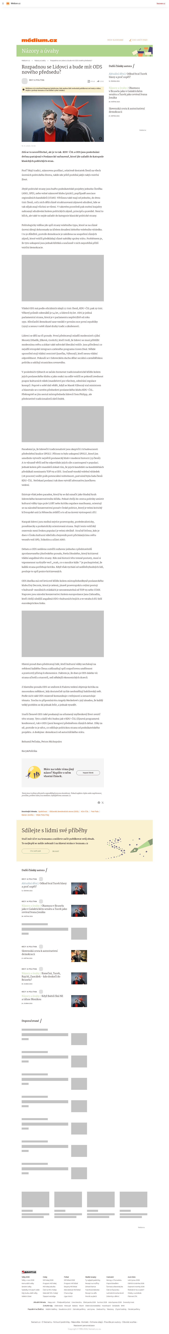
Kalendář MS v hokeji (50, 1293)
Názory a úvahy (118, 88)
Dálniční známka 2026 (136, 1283)
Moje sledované (115, 40)
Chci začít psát (137, 40)
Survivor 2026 (102, 1302)
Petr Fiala (95, 811)
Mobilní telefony (51, 1309)
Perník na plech (91, 1296)
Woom (81, 1306)
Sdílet (100, 81)
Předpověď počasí (63, 1302)
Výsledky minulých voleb (30, 1290)
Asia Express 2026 (115, 1302)
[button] (63, 119)
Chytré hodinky (120, 1309)
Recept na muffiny (92, 1283)
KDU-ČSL (85, 811)
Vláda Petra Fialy (42, 815)
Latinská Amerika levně (115, 1293)
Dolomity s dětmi (112, 1296)
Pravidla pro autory (112, 1322)
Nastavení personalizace (84, 1325)
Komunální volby (28, 1283)
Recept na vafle (91, 1293)
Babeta (75, 1306)
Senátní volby (26, 1287)
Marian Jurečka (28, 815)
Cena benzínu (77, 1302)
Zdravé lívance (90, 1287)
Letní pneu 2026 (134, 1280)
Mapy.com (51, 1302)
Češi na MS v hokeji (50, 1290)
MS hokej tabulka (49, 1287)
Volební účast (26, 1296)
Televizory (110, 1309)
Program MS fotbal (71, 1283)
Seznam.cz (161, 3)
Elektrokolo (59, 1306)
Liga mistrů (68, 1296)
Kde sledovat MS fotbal (72, 1290)
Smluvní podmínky (61, 1322)
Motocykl (67, 1306)
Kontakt (84, 1322)
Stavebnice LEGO (65, 1309)
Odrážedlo (116, 1306)
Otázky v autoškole (134, 1293)
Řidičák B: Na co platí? (136, 1290)
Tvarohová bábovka (92, 1290)
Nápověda (75, 1322)
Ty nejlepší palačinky (92, 1280)
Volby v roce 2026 (28, 1280)
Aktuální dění (117, 74)
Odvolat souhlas (129, 1322)
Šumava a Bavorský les (114, 1287)
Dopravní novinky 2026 (136, 1287)
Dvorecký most (128, 1302)
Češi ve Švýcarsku (112, 1290)
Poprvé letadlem (112, 1283)
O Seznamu (47, 1322)
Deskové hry (100, 1309)
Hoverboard (106, 1306)
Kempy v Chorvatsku (114, 1280)
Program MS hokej (49, 1283)
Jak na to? (55, 851)
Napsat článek (88, 773)
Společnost (42, 811)
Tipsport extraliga (49, 1296)
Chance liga (68, 1293)
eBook (91, 81)
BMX (123, 1306)
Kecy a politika (36, 80)
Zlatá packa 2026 (89, 1302)
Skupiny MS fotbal (70, 1287)
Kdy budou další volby (29, 1293)
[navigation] (3, 3)
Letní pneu (91, 1309)
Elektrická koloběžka (92, 1306)
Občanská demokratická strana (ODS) (64, 811)
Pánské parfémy (134, 1309)
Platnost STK (132, 1296)
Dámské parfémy (79, 1309)
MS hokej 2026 (48, 1280)
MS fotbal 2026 (69, 1280)
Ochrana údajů (96, 1322)
